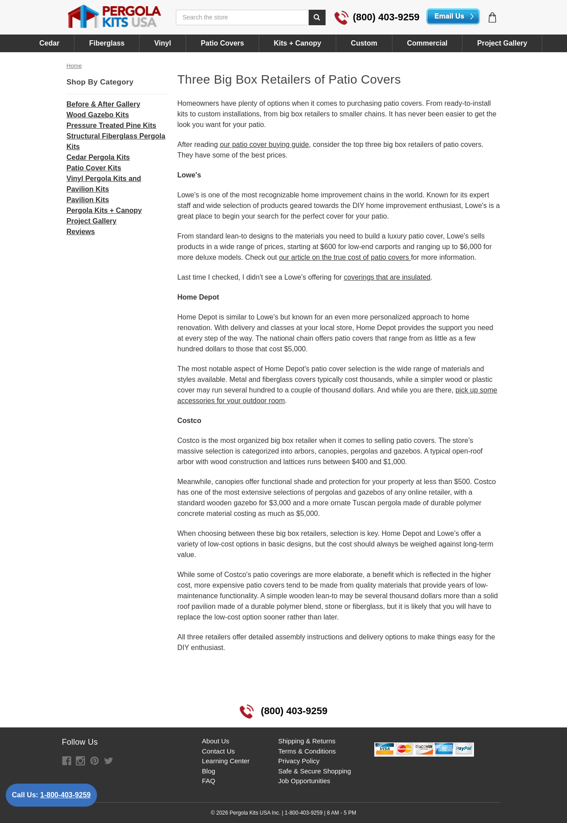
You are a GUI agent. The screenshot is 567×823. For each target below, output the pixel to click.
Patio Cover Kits (93, 168)
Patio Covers (222, 43)
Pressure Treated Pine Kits (111, 125)
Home (74, 65)
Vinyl (162, 43)
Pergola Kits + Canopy (104, 210)
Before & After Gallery (103, 104)
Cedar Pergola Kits (98, 157)
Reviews (80, 231)
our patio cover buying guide (264, 144)
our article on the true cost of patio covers (345, 257)
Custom (364, 43)
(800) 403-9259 (376, 17)
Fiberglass (106, 43)
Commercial (427, 43)
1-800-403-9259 (65, 795)
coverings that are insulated (387, 277)
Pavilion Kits (87, 200)
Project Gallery (502, 43)
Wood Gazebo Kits (97, 115)
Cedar (49, 43)
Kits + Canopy (297, 43)
